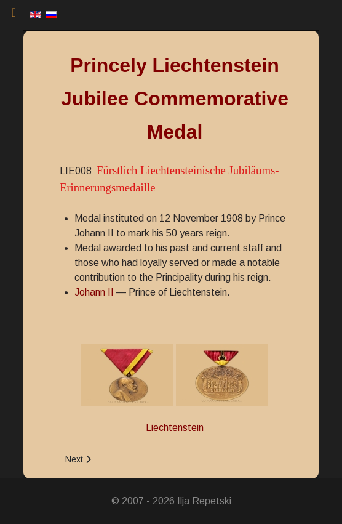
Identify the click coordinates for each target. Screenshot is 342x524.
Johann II (94, 292)
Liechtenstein (175, 427)
